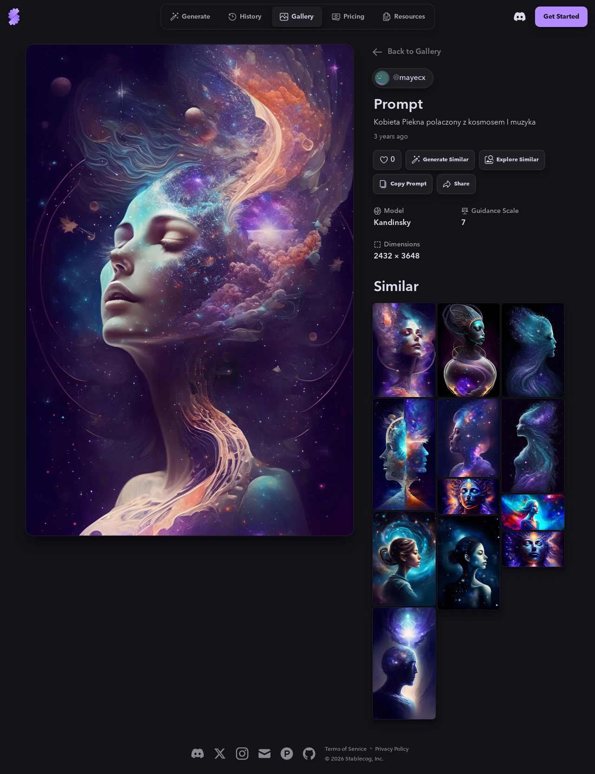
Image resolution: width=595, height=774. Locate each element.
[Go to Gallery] (297, 17)
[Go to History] (245, 17)
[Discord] (519, 16)
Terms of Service (346, 749)
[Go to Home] (14, 16)
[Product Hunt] (287, 753)
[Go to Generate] (190, 17)
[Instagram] (242, 753)
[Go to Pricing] (348, 17)
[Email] (264, 753)
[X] (220, 753)
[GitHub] (309, 753)
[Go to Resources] (404, 17)
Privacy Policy (392, 749)
